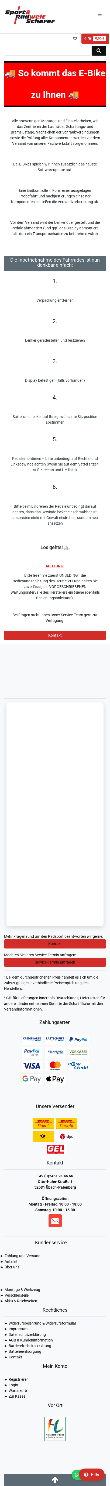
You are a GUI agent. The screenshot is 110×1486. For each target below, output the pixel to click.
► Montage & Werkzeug (20, 1289)
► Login (11, 1385)
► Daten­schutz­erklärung (25, 1334)
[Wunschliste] (75, 39)
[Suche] (99, 51)
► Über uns (9, 1267)
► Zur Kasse (14, 1396)
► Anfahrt (9, 1261)
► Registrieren (16, 1379)
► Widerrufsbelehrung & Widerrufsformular (40, 1323)
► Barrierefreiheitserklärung (27, 1346)
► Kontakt (13, 1357)
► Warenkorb (15, 1390)
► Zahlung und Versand (20, 1256)
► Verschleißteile (14, 1295)
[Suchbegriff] (48, 51)
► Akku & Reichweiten (18, 1301)
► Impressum (16, 1329)
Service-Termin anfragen (55, 962)
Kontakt (55, 635)
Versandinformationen (23, 1009)
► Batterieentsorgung (22, 1351)
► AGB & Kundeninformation (28, 1340)
